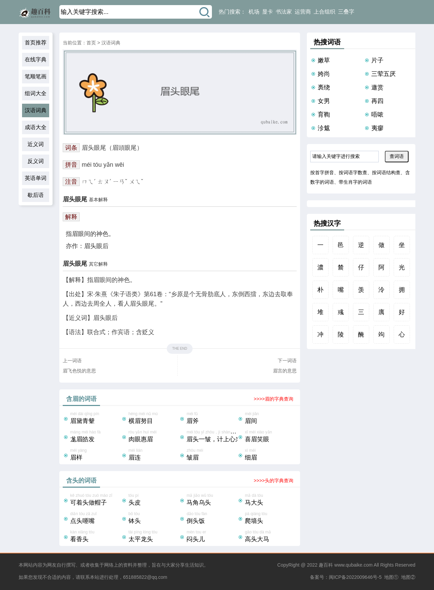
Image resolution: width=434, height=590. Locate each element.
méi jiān (270, 418)
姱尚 (324, 73)
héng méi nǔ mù (154, 418)
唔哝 (377, 114)
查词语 (397, 156)
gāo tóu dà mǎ (270, 537)
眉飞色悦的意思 (79, 370)
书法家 (284, 12)
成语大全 (35, 127)
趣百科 (326, 565)
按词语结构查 (386, 172)
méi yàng (95, 455)
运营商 (303, 12)
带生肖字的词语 (355, 182)
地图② (408, 577)
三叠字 (346, 12)
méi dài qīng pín (95, 418)
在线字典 (35, 59)
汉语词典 (35, 110)
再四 (377, 101)
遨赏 (377, 87)
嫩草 (324, 60)
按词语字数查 (353, 172)
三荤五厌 (383, 73)
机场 (254, 12)
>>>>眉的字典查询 (273, 399)
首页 (91, 42)
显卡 (267, 12)
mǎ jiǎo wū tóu (211, 500)
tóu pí (154, 500)
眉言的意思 (285, 370)
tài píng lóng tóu (154, 537)
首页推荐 (35, 42)
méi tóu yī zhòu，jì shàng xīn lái (215, 437)
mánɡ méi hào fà (95, 437)
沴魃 (324, 128)
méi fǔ (211, 418)
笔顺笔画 (35, 76)
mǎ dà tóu (270, 500)
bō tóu (154, 518)
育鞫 (324, 114)
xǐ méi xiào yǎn (270, 437)
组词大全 (35, 93)
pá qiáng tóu (270, 518)
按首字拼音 (322, 172)
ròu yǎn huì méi (154, 437)
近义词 (35, 144)
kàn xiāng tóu (95, 537)
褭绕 (324, 87)
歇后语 (35, 195)
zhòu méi (211, 455)
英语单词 (35, 178)
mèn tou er (211, 537)
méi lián (154, 455)
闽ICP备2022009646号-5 (355, 577)
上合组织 (324, 12)
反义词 (35, 161)
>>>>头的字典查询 (273, 480)
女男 (324, 101)
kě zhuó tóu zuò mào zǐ (95, 500)
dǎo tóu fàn (211, 518)
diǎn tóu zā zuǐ (95, 518)
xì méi (270, 455)
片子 (377, 60)
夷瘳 (377, 128)
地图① (391, 577)
